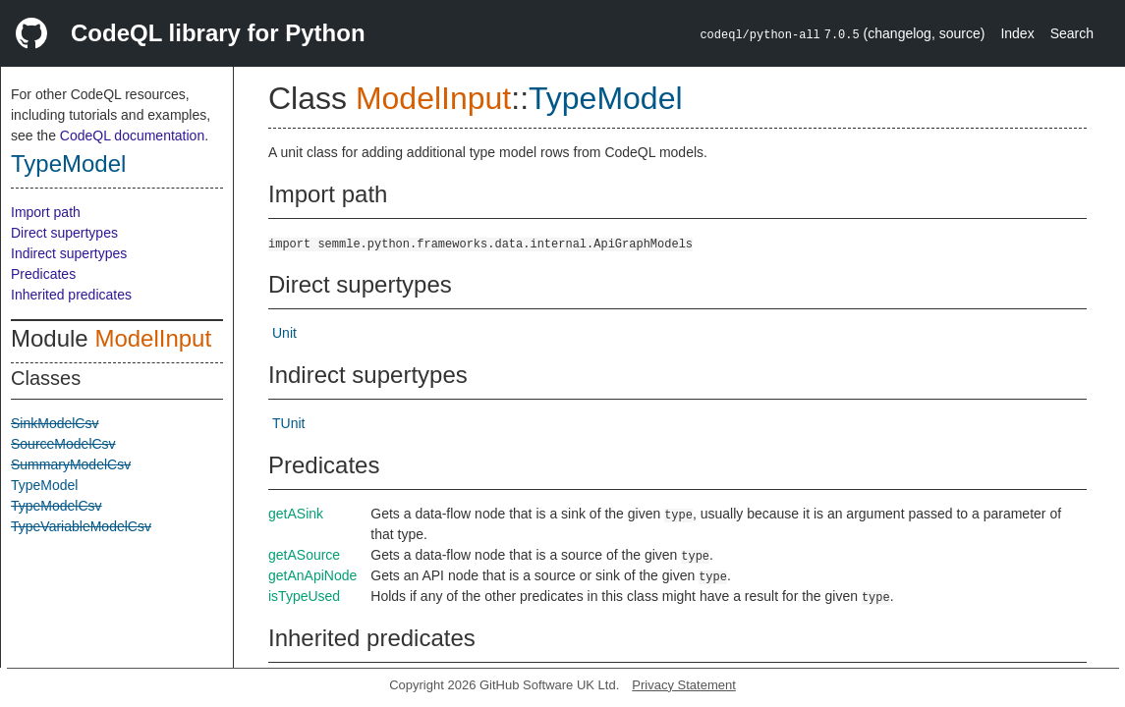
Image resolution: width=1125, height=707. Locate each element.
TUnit (288, 423)
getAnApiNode (312, 575)
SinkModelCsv (54, 423)
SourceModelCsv (63, 444)
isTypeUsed (304, 596)
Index (1017, 33)
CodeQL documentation (132, 135)
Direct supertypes (64, 233)
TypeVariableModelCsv (81, 526)
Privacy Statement (684, 685)
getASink (295, 513)
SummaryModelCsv (71, 464)
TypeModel (68, 163)
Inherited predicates (71, 294)
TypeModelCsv (56, 506)
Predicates (43, 274)
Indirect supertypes (69, 253)
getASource (304, 555)
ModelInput (152, 338)
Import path (46, 212)
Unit (284, 333)
